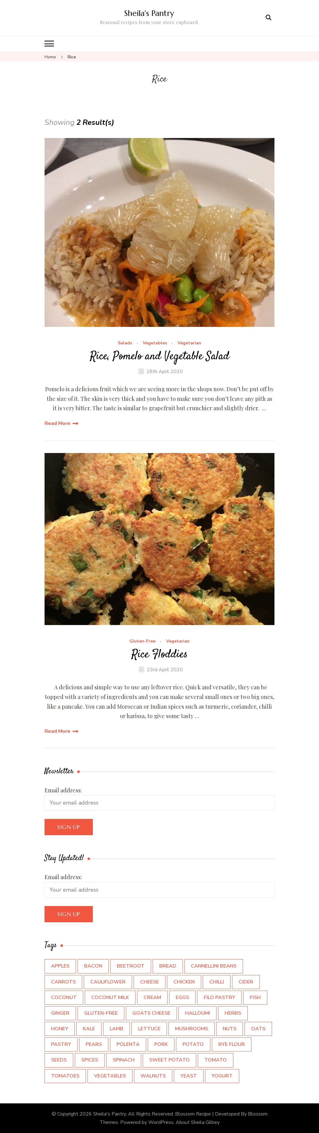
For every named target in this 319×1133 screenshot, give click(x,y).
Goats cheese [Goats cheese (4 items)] (151, 1013)
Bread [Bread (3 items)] (167, 966)
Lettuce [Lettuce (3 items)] (149, 1028)
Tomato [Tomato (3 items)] (215, 1060)
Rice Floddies (159, 655)
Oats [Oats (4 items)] (258, 1028)
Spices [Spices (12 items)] (89, 1060)
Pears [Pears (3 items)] (94, 1044)
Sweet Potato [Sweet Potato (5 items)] (169, 1060)
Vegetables (155, 343)
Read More (57, 423)
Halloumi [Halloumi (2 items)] (197, 1013)
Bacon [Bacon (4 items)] (93, 966)
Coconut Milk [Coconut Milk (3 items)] (110, 997)
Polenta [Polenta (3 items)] (128, 1044)
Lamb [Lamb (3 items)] (116, 1028)
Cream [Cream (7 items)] (152, 997)
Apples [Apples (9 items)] (60, 966)
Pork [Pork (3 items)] (161, 1044)
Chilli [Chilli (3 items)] (216, 981)
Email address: (63, 790)
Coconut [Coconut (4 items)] (64, 997)
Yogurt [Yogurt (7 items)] (222, 1075)
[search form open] (268, 18)
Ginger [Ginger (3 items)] (60, 1013)
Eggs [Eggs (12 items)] (182, 997)
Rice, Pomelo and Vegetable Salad (159, 356)
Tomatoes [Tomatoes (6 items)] (65, 1075)
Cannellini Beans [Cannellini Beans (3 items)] (213, 966)
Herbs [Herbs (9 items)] (233, 1013)
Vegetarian (189, 343)
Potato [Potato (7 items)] (193, 1044)
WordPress (161, 1122)
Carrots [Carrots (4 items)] (63, 981)
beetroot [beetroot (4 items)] (131, 966)
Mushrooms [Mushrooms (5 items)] (191, 1028)
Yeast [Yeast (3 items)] (188, 1075)
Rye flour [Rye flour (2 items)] (231, 1044)
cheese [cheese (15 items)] (149, 981)
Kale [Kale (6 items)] (89, 1028)
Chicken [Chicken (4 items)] (184, 981)
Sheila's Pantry (149, 13)
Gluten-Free (142, 641)
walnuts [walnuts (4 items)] (153, 1075)
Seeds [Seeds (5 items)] (59, 1060)
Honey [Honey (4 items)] (59, 1028)
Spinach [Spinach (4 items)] (124, 1060)
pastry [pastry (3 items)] (61, 1044)
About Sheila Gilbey (198, 1122)
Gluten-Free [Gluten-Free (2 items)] (101, 1013)
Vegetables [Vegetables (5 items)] (110, 1075)
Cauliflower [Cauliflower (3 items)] (108, 981)
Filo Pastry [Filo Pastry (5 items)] (219, 997)
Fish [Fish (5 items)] (255, 997)
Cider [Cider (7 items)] (246, 981)
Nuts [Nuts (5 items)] (229, 1028)
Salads (125, 343)
